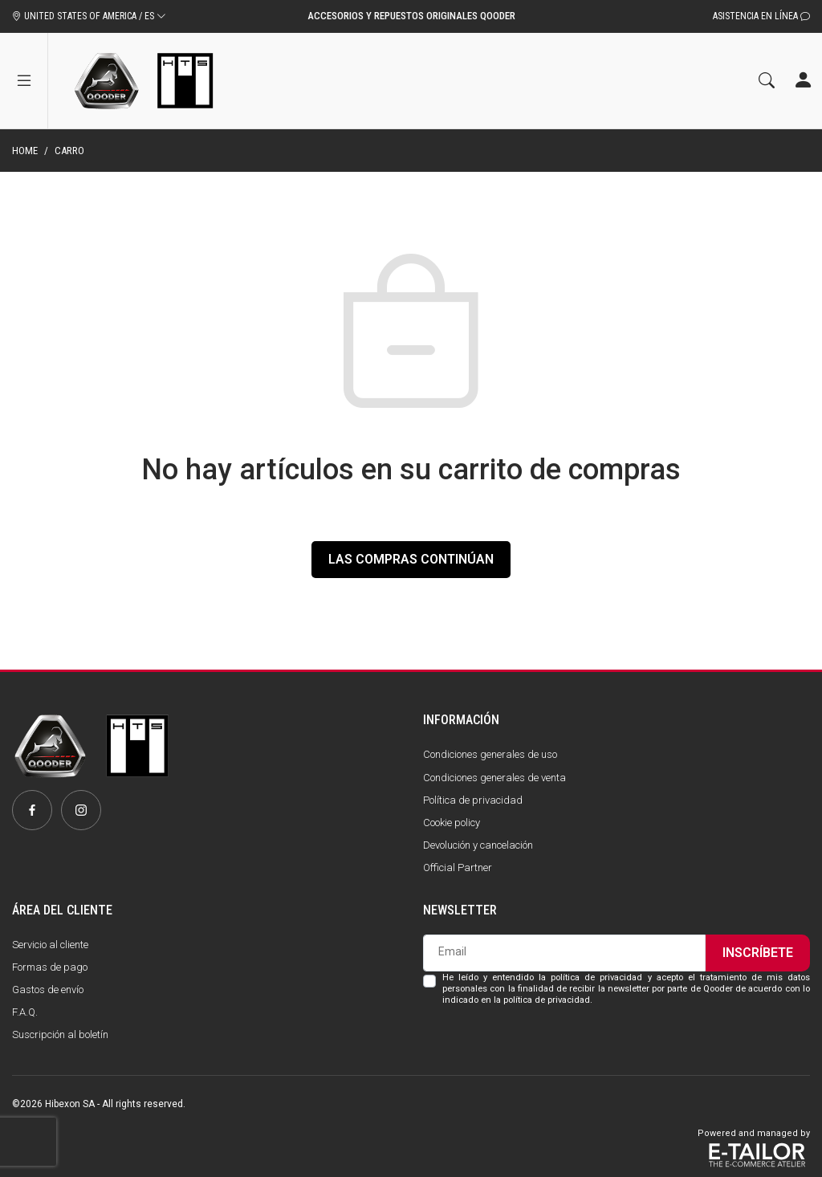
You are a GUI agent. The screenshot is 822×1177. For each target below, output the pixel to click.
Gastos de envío (47, 990)
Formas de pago (49, 967)
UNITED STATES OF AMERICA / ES (89, 16)
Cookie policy (451, 823)
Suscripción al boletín (60, 1034)
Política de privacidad (473, 800)
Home (25, 151)
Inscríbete (757, 952)
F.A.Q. (25, 1012)
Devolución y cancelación (478, 845)
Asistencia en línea (761, 16)
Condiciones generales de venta (494, 778)
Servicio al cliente (50, 945)
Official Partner (457, 867)
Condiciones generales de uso (490, 754)
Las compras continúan (411, 559)
